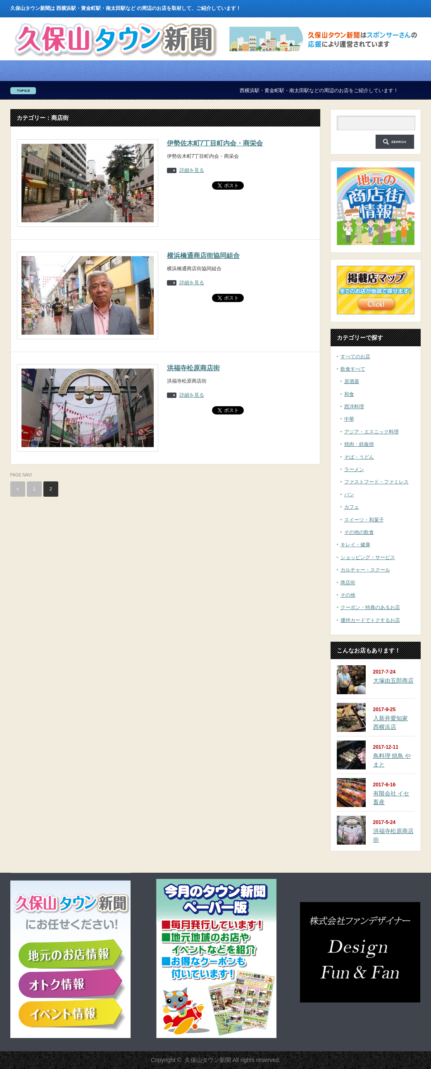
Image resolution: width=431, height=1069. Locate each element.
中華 (349, 419)
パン (349, 495)
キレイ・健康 (355, 545)
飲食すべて (353, 369)
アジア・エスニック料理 (371, 432)
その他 (348, 595)
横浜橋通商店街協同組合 (203, 255)
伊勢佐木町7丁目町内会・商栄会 (215, 143)
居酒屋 (351, 381)
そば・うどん (359, 457)
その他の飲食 (359, 532)
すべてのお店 (355, 357)
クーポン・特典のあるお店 (370, 607)
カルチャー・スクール (365, 570)
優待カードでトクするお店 (370, 620)
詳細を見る (191, 170)
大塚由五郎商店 (393, 680)
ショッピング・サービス (368, 557)
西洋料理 (354, 407)
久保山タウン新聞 (208, 1060)
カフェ (351, 507)
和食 (349, 394)
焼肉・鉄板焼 (359, 444)
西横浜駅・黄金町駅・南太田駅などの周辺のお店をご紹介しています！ (324, 90)
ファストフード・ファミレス (376, 482)
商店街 (348, 583)
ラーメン (354, 469)
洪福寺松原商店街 (193, 367)
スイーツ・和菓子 (364, 520)
